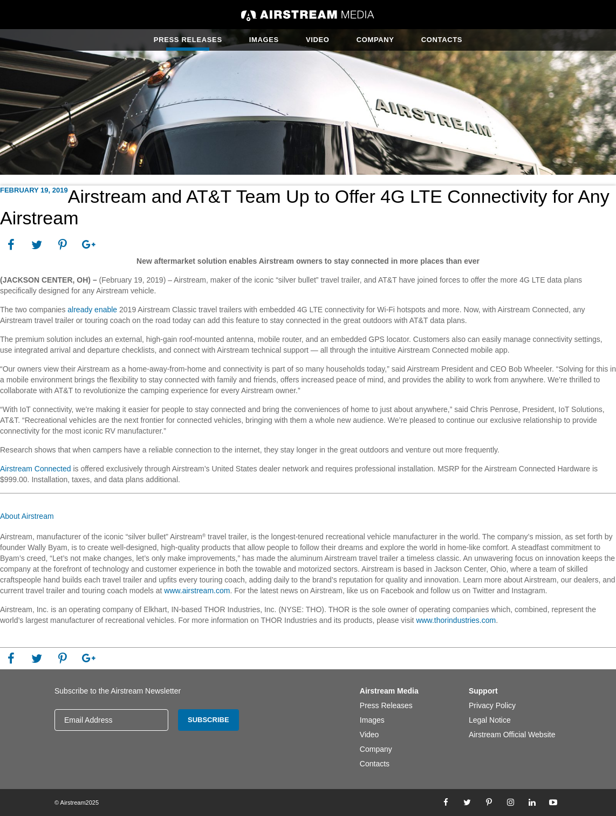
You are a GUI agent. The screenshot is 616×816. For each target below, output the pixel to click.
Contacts (441, 40)
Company (375, 40)
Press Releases (188, 40)
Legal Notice (490, 720)
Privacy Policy (492, 705)
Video (318, 40)
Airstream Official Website (512, 734)
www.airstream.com (196, 590)
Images (264, 40)
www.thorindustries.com (456, 620)
